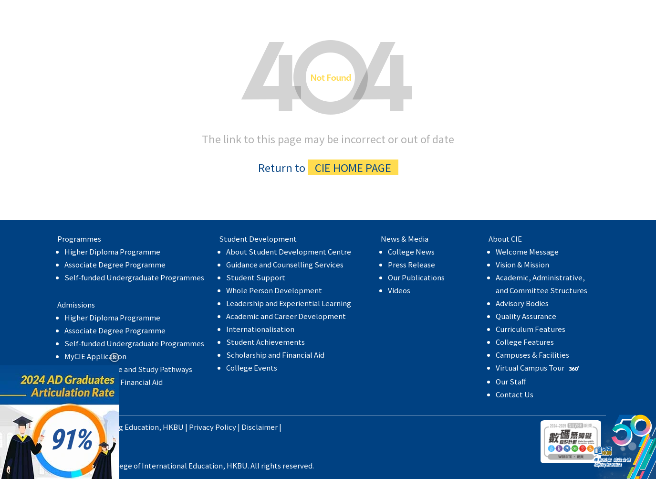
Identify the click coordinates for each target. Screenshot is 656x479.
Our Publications (416, 277)
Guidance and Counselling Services (285, 264)
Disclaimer (259, 427)
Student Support (255, 277)
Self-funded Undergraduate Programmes (134, 277)
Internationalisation (260, 329)
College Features (525, 342)
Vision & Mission (522, 264)
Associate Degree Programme (115, 264)
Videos (399, 290)
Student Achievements (265, 342)
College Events (251, 367)
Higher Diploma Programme (112, 251)
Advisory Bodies (522, 303)
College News (411, 251)
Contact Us (514, 394)
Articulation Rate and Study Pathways (128, 369)
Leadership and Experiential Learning (288, 303)
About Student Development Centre (288, 251)
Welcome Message (527, 251)
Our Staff (511, 381)
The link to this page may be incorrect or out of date (328, 103)
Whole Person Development (274, 290)
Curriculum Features (530, 329)
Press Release (411, 264)
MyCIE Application (95, 356)
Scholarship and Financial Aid (275, 355)
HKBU (173, 427)
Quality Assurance (526, 316)
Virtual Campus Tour (538, 367)
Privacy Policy (212, 427)
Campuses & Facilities (532, 355)
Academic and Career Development (286, 316)
